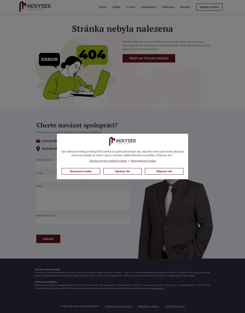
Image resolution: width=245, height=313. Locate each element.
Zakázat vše (122, 171)
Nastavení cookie (81, 171)
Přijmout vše (164, 171)
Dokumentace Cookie (143, 161)
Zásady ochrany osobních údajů (108, 161)
